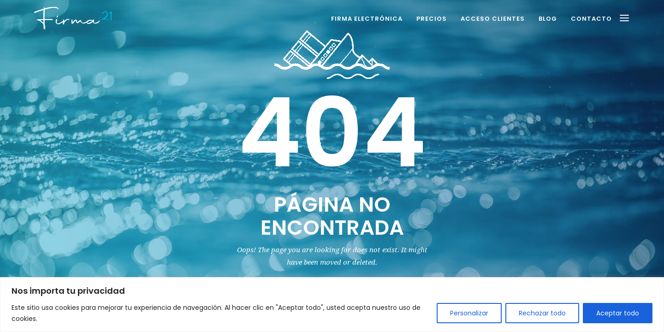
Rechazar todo (542, 313)
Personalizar (469, 313)
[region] (332, 304)
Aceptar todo (617, 313)
